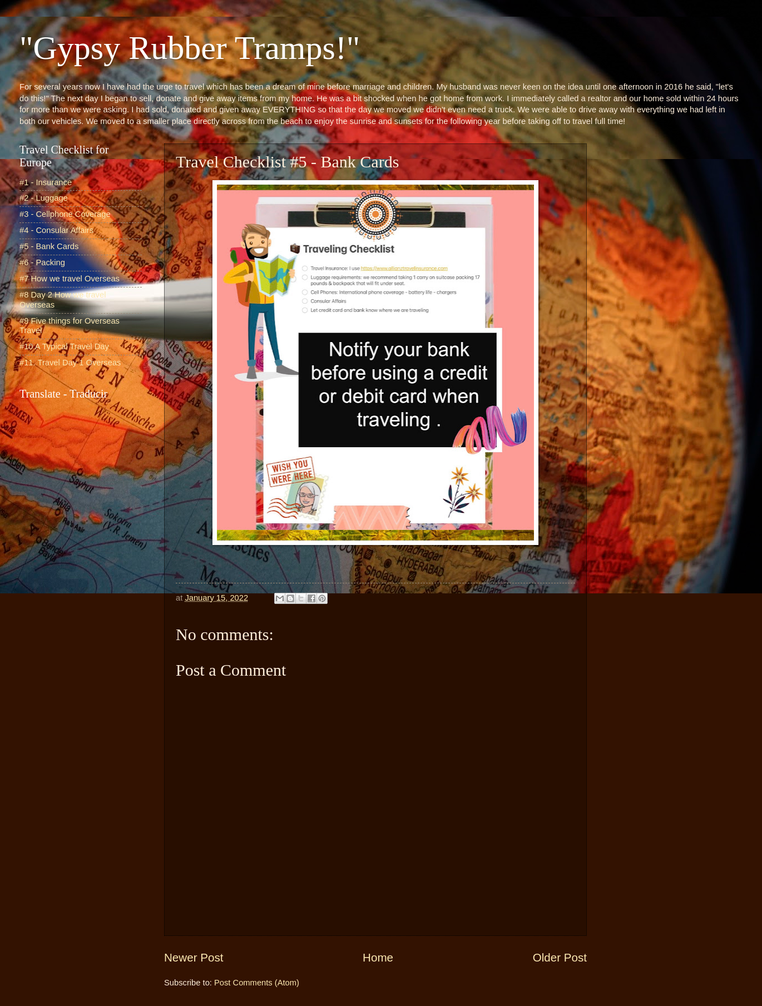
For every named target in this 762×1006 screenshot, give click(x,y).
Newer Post (193, 957)
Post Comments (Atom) (256, 982)
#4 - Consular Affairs (56, 230)
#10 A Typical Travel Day (64, 346)
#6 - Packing (42, 262)
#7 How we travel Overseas (69, 278)
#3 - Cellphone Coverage (65, 214)
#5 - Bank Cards (48, 246)
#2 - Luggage (43, 198)
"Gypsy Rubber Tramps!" (189, 47)
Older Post (560, 957)
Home (378, 957)
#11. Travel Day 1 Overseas (70, 362)
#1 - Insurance (45, 182)
